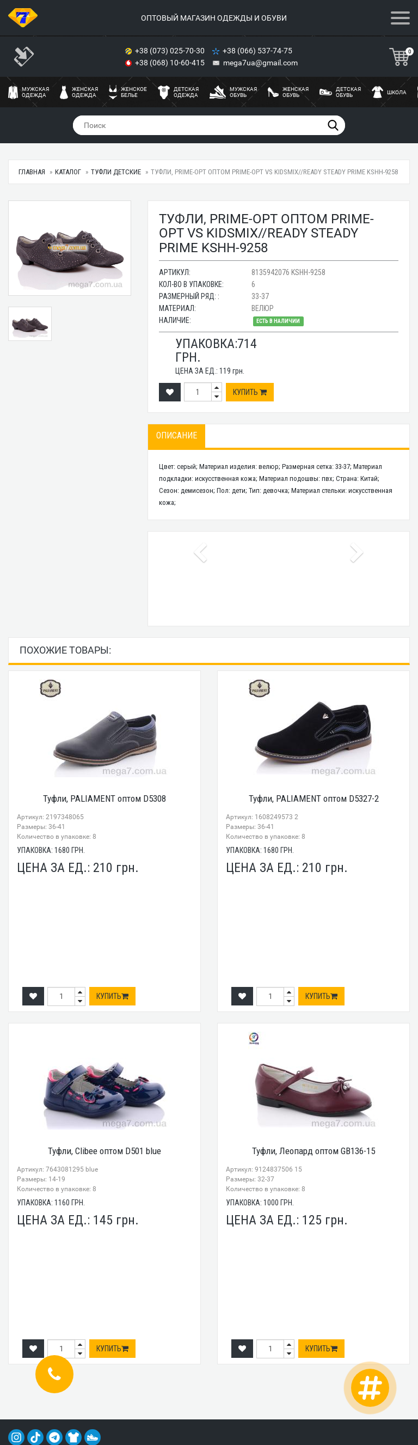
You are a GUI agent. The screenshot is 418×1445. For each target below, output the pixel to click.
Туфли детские (116, 172)
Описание (176, 435)
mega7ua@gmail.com (260, 62)
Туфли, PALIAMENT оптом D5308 (104, 798)
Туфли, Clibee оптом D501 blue (104, 1150)
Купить (250, 392)
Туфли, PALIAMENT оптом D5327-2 (314, 798)
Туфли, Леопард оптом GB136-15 (313, 1150)
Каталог (68, 172)
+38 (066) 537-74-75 (258, 50)
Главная (32, 172)
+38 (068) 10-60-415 (170, 62)
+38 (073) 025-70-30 (170, 50)
